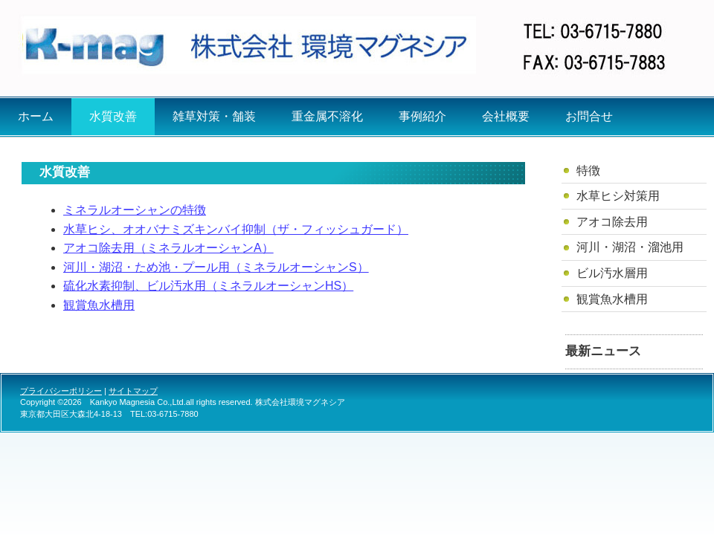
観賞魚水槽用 (99, 305)
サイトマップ (133, 390)
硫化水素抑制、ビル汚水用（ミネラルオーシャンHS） (208, 285)
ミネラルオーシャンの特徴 (134, 210)
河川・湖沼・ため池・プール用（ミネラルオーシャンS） (216, 267)
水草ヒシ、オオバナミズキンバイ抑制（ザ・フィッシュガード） (235, 229)
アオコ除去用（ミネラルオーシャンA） (168, 247)
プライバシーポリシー (61, 390)
